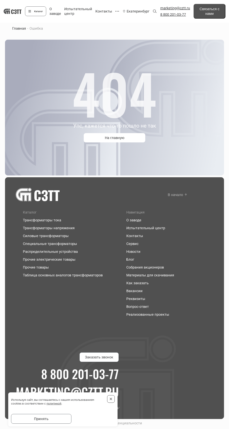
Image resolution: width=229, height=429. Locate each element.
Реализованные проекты (147, 314)
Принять (41, 419)
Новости (133, 251)
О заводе (133, 220)
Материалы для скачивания (150, 275)
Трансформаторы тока (42, 220)
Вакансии (134, 291)
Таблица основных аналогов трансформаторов (63, 275)
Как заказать (137, 283)
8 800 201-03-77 (173, 14)
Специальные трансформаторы (50, 244)
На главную (114, 138)
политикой (54, 403)
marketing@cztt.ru (175, 8)
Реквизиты (135, 299)
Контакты (103, 11)
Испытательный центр (145, 228)
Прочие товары (36, 267)
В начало (175, 195)
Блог (130, 259)
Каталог (38, 11)
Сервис (132, 244)
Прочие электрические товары (49, 259)
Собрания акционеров (145, 267)
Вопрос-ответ (137, 306)
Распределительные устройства (50, 251)
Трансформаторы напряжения (49, 228)
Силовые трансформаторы (46, 236)
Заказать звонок (99, 357)
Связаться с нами (209, 11)
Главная (19, 28)
